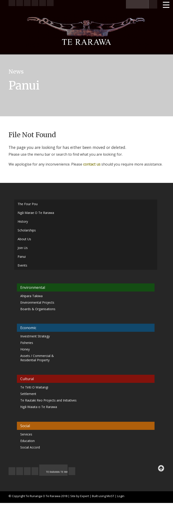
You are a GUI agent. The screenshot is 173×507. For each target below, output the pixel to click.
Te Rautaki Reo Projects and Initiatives (48, 400)
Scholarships (27, 230)
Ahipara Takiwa (31, 296)
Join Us (23, 248)
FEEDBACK (27, 471)
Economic (28, 327)
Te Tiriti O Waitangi (34, 387)
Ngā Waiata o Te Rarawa (38, 407)
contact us (91, 164)
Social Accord (30, 447)
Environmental (32, 287)
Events (22, 265)
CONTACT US (19, 471)
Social (25, 425)
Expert (84, 496)
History (23, 221)
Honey (25, 349)
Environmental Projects (37, 302)
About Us (24, 239)
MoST (110, 496)
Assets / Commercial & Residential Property (37, 358)
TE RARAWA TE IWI (57, 471)
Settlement (28, 394)
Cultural (27, 378)
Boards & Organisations (37, 309)
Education (27, 441)
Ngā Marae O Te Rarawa (36, 213)
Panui (22, 256)
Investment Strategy (35, 336)
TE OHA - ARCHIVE (71, 471)
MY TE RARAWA (35, 471)
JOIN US (12, 471)
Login (120, 496)
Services (26, 434)
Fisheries (26, 343)
